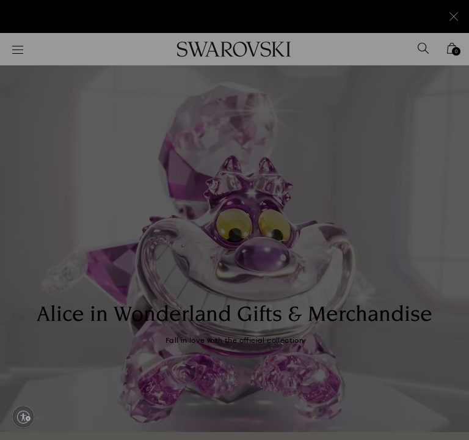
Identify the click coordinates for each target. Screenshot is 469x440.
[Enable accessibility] (23, 417)
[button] (435, 149)
